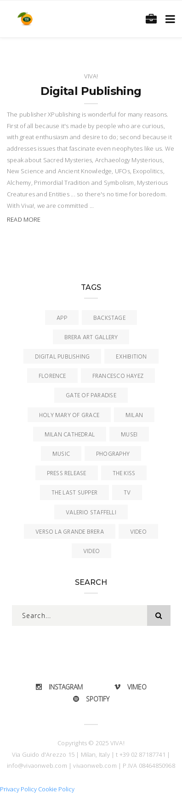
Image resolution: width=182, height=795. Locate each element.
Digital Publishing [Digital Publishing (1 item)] (62, 357)
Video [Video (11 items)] (138, 532)
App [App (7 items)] (62, 318)
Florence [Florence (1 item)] (52, 376)
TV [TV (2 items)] (127, 493)
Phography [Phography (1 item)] (113, 454)
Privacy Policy (18, 789)
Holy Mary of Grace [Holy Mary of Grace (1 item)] (69, 415)
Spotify (91, 699)
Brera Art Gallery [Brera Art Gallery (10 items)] (91, 337)
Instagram (59, 687)
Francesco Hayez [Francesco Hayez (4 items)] (117, 376)
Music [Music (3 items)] (61, 454)
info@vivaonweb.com (37, 765)
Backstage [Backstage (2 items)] (109, 318)
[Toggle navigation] (168, 19)
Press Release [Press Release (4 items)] (66, 473)
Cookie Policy (56, 789)
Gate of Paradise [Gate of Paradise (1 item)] (91, 395)
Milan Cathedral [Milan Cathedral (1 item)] (70, 435)
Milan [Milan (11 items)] (134, 415)
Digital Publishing (90, 91)
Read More (24, 219)
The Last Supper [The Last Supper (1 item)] (74, 493)
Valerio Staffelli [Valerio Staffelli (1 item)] (91, 513)
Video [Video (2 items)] (91, 551)
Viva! (91, 76)
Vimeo (130, 687)
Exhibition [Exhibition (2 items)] (131, 357)
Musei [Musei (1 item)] (129, 435)
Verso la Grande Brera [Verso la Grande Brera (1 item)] (69, 532)
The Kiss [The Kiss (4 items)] (124, 473)
